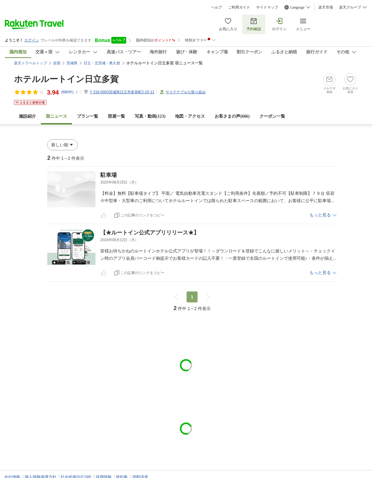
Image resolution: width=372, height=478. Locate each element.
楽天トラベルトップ (30, 63)
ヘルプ (216, 7)
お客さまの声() (232, 116)
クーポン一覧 (272, 116)
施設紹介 (27, 116)
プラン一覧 (87, 116)
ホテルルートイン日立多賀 (66, 79)
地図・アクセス (190, 116)
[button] (62, 144)
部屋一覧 (116, 116)
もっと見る (320, 215)
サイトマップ (267, 7)
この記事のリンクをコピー (142, 215)
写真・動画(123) (150, 116)
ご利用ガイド (239, 7)
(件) (69, 92)
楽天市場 (325, 7)
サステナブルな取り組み (186, 92)
